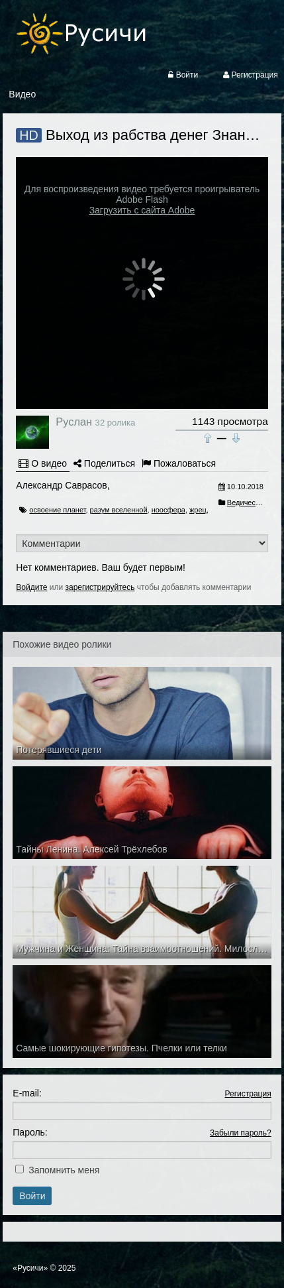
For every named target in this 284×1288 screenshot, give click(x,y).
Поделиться (104, 463)
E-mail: (27, 1093)
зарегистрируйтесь (100, 587)
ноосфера (168, 510)
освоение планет (57, 510)
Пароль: (30, 1132)
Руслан (74, 422)
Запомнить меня (63, 1170)
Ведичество (247, 502)
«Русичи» (30, 1268)
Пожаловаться (179, 463)
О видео (43, 463)
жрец (198, 510)
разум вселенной (119, 510)
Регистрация (248, 1093)
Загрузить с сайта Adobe (142, 210)
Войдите (31, 587)
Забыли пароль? (240, 1133)
